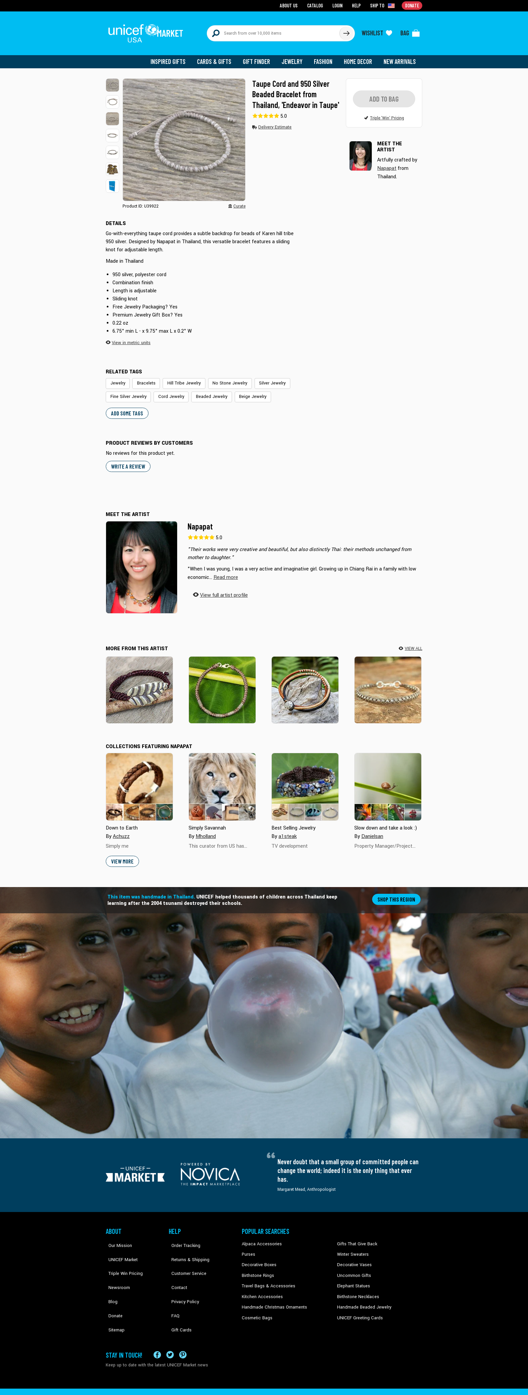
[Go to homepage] (148, 31)
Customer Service (185, 1258)
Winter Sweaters (352, 1248)
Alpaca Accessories (260, 1237)
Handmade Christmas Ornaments (273, 1299)
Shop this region (397, 892)
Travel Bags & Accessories (266, 1278)
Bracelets (144, 378)
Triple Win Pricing (122, 1258)
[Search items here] (273, 31)
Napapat (200, 520)
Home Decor (359, 57)
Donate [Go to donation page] (412, 5)
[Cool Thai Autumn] (305, 683)
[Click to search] (346, 31)
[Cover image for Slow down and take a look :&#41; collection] (388, 781)
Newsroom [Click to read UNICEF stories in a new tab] (116, 1268)
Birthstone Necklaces (356, 1288)
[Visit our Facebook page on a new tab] (157, 1331)
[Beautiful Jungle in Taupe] (222, 683)
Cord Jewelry (122, 392)
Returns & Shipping (186, 1248)
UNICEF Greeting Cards (358, 1309)
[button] (112, 80)
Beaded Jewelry (159, 392)
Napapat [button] (386, 163)
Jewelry (294, 57)
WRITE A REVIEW (127, 460)
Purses (248, 1248)
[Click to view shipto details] (384, 5)
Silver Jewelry (262, 378)
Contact (176, 1268)
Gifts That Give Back (355, 1237)
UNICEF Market (119, 1248)
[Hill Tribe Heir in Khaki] (388, 683)
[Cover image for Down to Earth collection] (139, 781)
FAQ (173, 1288)
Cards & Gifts (218, 57)
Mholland (206, 830)
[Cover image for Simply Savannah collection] (222, 781)
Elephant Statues (353, 1278)
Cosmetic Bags (256, 1309)
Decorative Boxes (258, 1258)
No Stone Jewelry (222, 378)
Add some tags (126, 407)
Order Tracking (182, 1237)
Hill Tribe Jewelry (179, 378)
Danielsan (372, 830)
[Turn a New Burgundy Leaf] (139, 683)
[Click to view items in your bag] (410, 31)
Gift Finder (259, 57)
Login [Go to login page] (338, 5)
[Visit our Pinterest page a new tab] (183, 1331)
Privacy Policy (182, 1278)
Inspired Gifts (173, 57)
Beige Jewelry (198, 392)
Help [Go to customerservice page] (357, 5)
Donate (112, 1288)
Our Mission (117, 1237)
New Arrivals (400, 57)
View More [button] (122, 855)
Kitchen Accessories (260, 1288)
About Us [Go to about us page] (291, 5)
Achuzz (121, 830)
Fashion (325, 57)
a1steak (287, 830)
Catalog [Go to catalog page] (316, 5)
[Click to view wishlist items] (376, 31)
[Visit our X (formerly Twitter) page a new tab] (170, 1331)
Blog (110, 1278)
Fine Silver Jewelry (303, 378)
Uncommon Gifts (353, 1268)
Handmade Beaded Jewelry (362, 1299)
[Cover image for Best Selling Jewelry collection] (305, 781)
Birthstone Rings (257, 1268)
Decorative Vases (353, 1258)
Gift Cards (178, 1299)
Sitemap (113, 1299)
